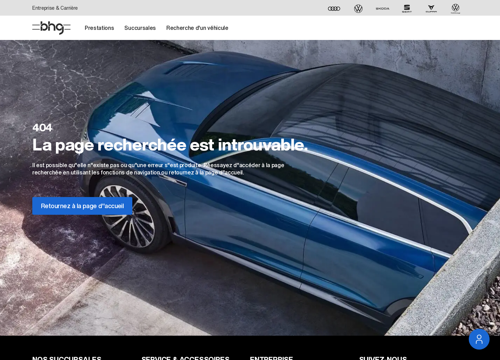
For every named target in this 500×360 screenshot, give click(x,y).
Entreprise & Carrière (55, 7)
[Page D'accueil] (51, 28)
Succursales (140, 28)
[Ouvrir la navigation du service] (479, 339)
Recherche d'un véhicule (197, 28)
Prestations (99, 28)
